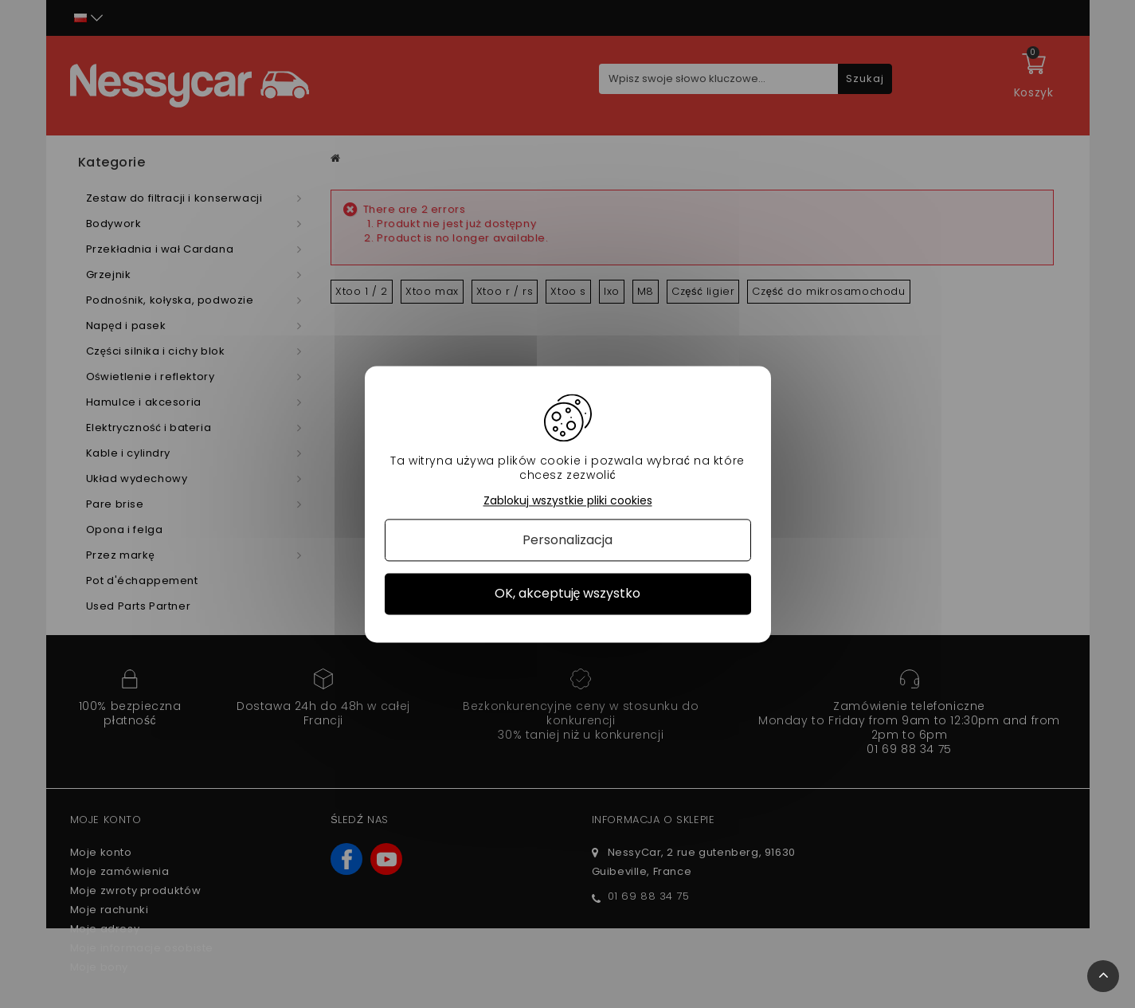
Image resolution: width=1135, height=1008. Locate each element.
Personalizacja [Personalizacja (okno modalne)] (567, 540)
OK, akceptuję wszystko (568, 594)
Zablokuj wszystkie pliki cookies (567, 501)
